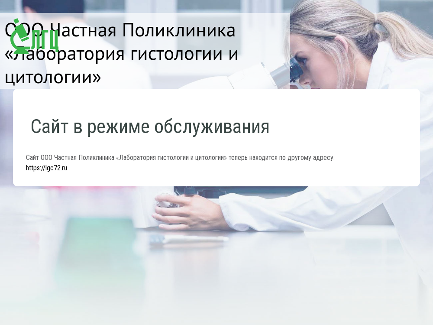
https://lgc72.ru (46, 168)
